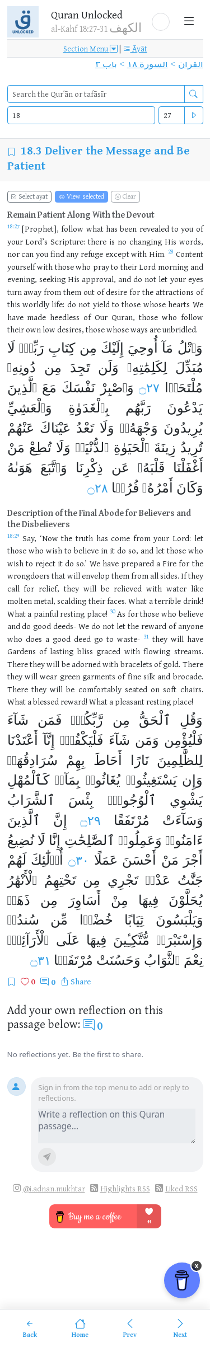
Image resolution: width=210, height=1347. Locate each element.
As (121, 613)
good (42, 626)
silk (149, 676)
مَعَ (49, 388)
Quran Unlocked (87, 14)
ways (139, 329)
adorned (86, 664)
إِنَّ (60, 820)
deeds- (64, 626)
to (175, 228)
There (17, 664)
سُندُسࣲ (23, 920)
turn (14, 292)
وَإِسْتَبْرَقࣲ (179, 940)
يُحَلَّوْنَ (186, 900)
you (187, 228)
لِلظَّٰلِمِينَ (180, 760)
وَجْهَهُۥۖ (139, 428)
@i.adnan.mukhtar (54, 1188)
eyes (195, 279)
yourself (21, 267)
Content (189, 254)
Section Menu (90, 48)
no (122, 241)
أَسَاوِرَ (84, 900)
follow (72, 228)
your (15, 241)
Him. (157, 254)
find (57, 254)
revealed (154, 228)
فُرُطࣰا (124, 488)
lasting (61, 651)
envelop (96, 575)
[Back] (30, 1328)
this (13, 304)
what (95, 228)
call (13, 588)
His (170, 241)
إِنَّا (54, 840)
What (16, 701)
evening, (22, 279)
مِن (88, 348)
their (128, 267)
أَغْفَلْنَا (188, 468)
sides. (169, 575)
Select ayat (29, 196)
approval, (99, 279)
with (139, 254)
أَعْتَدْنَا (22, 740)
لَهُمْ (16, 860)
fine (134, 676)
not (150, 279)
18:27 (13, 226)
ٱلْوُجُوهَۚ (132, 800)
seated (136, 689)
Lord (147, 267)
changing (145, 241)
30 (112, 611)
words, (191, 241)
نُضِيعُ (20, 840)
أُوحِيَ (143, 348)
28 (171, 251)
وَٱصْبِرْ (117, 388)
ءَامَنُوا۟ (184, 840)
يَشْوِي (186, 800)
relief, (49, 588)
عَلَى (68, 940)
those (64, 267)
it (112, 550)
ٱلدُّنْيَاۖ (92, 447)
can (27, 254)
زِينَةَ (165, 447)
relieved (128, 588)
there (97, 241)
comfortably (100, 689)
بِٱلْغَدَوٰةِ (88, 408)
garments (98, 676)
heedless (65, 317)
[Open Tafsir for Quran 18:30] (112, 614)
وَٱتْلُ (190, 348)
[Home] (80, 1328)
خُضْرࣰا (96, 920)
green (70, 676)
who (83, 267)
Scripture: (67, 241)
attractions (175, 292)
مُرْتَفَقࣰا (73, 960)
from (52, 292)
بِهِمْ (75, 760)
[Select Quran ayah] (171, 115)
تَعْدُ (85, 428)
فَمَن (50, 720)
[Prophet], (40, 228)
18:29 (13, 535)
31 (146, 636)
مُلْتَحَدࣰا (184, 388)
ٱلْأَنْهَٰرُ (22, 880)
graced (108, 651)
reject (45, 563)
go (98, 639)
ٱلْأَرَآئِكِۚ (28, 940)
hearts (179, 304)
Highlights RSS (125, 1188)
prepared (137, 563)
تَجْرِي (123, 880)
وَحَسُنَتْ (118, 960)
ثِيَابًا (134, 920)
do (137, 279)
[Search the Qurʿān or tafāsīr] (193, 94)
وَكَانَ (189, 488)
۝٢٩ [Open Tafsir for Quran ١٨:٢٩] (90, 821)
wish (54, 550)
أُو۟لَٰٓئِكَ (47, 860)
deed (82, 639)
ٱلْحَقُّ (155, 720)
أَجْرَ (193, 860)
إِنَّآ (49, 740)
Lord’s (36, 241)
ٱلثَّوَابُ (162, 960)
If (183, 575)
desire (116, 292)
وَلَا (107, 428)
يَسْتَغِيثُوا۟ (151, 780)
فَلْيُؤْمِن (183, 740)
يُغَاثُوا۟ (103, 780)
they (195, 575)
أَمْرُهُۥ (157, 488)
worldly (35, 304)
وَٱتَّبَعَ (53, 468)
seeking (52, 279)
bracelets (136, 664)
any (72, 254)
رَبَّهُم (138, 408)
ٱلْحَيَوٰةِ (132, 447)
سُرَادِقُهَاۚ (32, 760)
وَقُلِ (191, 720)
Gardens (21, 651)
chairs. (191, 689)
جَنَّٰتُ (190, 880)
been (128, 228)
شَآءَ (18, 720)
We (198, 304)
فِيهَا (148, 900)
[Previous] (130, 1328)
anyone (190, 626)
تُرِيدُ (191, 447)
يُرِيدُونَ (183, 428)
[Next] (180, 1328)
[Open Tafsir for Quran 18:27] (13, 229)
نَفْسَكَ (78, 388)
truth (84, 538)
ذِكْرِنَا (89, 468)
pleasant (129, 701)
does (34, 639)
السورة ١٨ (147, 64)
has (112, 228)
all (154, 575)
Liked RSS (181, 1188)
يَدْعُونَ (185, 408)
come (120, 538)
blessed (46, 701)
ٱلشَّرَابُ (31, 800)
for (134, 292)
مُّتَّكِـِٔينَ (131, 940)
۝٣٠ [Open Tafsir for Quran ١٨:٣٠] (78, 860)
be (105, 588)
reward (153, 626)
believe (86, 550)
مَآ (167, 348)
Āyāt (135, 48)
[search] (96, 94)
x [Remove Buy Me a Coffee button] (197, 1266)
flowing (156, 651)
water (176, 588)
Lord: (181, 538)
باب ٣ (106, 64)
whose (154, 304)
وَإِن (192, 780)
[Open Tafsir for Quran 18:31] (146, 639)
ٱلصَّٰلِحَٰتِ (89, 840)
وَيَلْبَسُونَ (179, 920)
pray (101, 267)
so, (133, 550)
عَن (120, 468)
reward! (73, 701)
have (15, 317)
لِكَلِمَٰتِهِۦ (147, 367)
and (196, 267)
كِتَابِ (61, 348)
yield (101, 304)
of (199, 228)
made (36, 317)
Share (81, 981)
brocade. (188, 676)
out (89, 292)
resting (158, 701)
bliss (85, 651)
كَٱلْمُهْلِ (28, 780)
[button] (161, 22)
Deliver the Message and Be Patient (98, 157)
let (162, 279)
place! (182, 701)
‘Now (49, 538)
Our (101, 317)
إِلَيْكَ (112, 348)
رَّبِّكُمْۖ (87, 720)
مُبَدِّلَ (189, 367)
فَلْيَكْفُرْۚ (81, 740)
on (155, 689)
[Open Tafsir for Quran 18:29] (13, 538)
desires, (70, 329)
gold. (171, 664)
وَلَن (108, 367)
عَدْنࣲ (158, 880)
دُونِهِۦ (21, 367)
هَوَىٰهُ (19, 468)
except (117, 254)
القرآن (190, 64)
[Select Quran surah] (81, 115)
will (73, 575)
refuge (92, 254)
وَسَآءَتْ (182, 820)
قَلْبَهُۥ (151, 468)
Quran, (123, 317)
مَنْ (16, 447)
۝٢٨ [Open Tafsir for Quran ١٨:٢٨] (97, 488)
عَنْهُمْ (20, 428)
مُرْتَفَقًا (132, 820)
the (147, 292)
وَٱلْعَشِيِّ (30, 408)
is (112, 241)
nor (13, 254)
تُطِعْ (40, 447)
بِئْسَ (81, 800)
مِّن (59, 920)
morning (173, 267)
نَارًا (139, 760)
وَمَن (147, 740)
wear (48, 676)
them (72, 292)
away (32, 292)
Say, (29, 538)
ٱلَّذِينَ (22, 388)
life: (58, 304)
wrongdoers (28, 575)
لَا (11, 348)
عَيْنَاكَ (55, 428)
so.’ (81, 563)
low (49, 329)
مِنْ (119, 900)
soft (169, 689)
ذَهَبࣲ (18, 900)
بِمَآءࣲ (67, 780)
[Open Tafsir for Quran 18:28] (171, 254)
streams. (188, 651)
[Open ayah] (193, 115)
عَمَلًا (106, 860)
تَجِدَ (80, 367)
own (33, 329)
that (59, 575)
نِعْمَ (193, 960)
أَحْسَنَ (139, 860)
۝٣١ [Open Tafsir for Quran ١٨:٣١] (40, 961)
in (104, 550)
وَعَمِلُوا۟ (139, 840)
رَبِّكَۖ (31, 348)
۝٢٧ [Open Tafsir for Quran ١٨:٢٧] (149, 388)
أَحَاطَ (108, 760)
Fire (169, 563)
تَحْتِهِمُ (60, 880)
